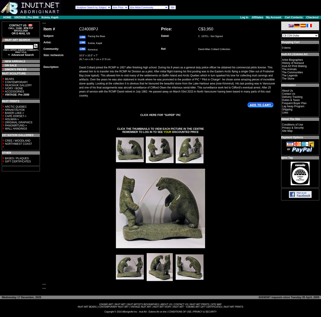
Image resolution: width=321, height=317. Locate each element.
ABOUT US (166, 304)
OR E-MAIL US (21, 33)
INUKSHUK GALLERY (18, 85)
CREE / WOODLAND (17, 140)
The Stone (288, 78)
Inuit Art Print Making (294, 66)
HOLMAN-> (12, 119)
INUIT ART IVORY (162, 307)
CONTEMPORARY (16, 82)
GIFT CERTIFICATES (18, 161)
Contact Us (288, 93)
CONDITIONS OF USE (179, 312)
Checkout (312, 17)
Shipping (287, 109)
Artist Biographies (292, 59)
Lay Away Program (293, 106)
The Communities (292, 72)
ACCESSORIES (14, 91)
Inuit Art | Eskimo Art (294, 54)
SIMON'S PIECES (16, 69)
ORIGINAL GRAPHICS (18, 122)
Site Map (287, 130)
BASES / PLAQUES (17, 158)
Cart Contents (293, 17)
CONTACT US (181, 304)
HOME (7, 17)
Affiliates (257, 17)
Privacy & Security (293, 127)
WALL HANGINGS (16, 128)
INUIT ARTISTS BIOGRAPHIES (143, 304)
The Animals (289, 69)
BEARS (9, 79)
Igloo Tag (287, 157)
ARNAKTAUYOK (15, 109)
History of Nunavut (293, 63)
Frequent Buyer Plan (294, 103)
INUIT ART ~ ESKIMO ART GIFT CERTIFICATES (197, 307)
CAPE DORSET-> (15, 116)
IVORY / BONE (14, 88)
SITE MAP (216, 304)
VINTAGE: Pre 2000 (26, 17)
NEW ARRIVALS (15, 61)
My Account (273, 17)
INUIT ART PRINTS (199, 304)
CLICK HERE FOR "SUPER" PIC (160, 115)
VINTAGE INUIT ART (140, 307)
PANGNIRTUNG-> (16, 125)
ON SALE (11, 65)
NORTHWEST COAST (18, 143)
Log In (244, 17)
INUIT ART (120, 304)
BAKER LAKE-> (14, 113)
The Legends (290, 75)
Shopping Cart (290, 42)
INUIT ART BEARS (87, 307)
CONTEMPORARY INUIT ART (113, 307)
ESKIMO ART (106, 304)
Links (285, 112)
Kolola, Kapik (49, 17)
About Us (287, 90)
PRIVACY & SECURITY (205, 312)
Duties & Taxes (291, 100)
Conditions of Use (292, 124)
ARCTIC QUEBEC (16, 106)
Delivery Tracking (292, 97)
